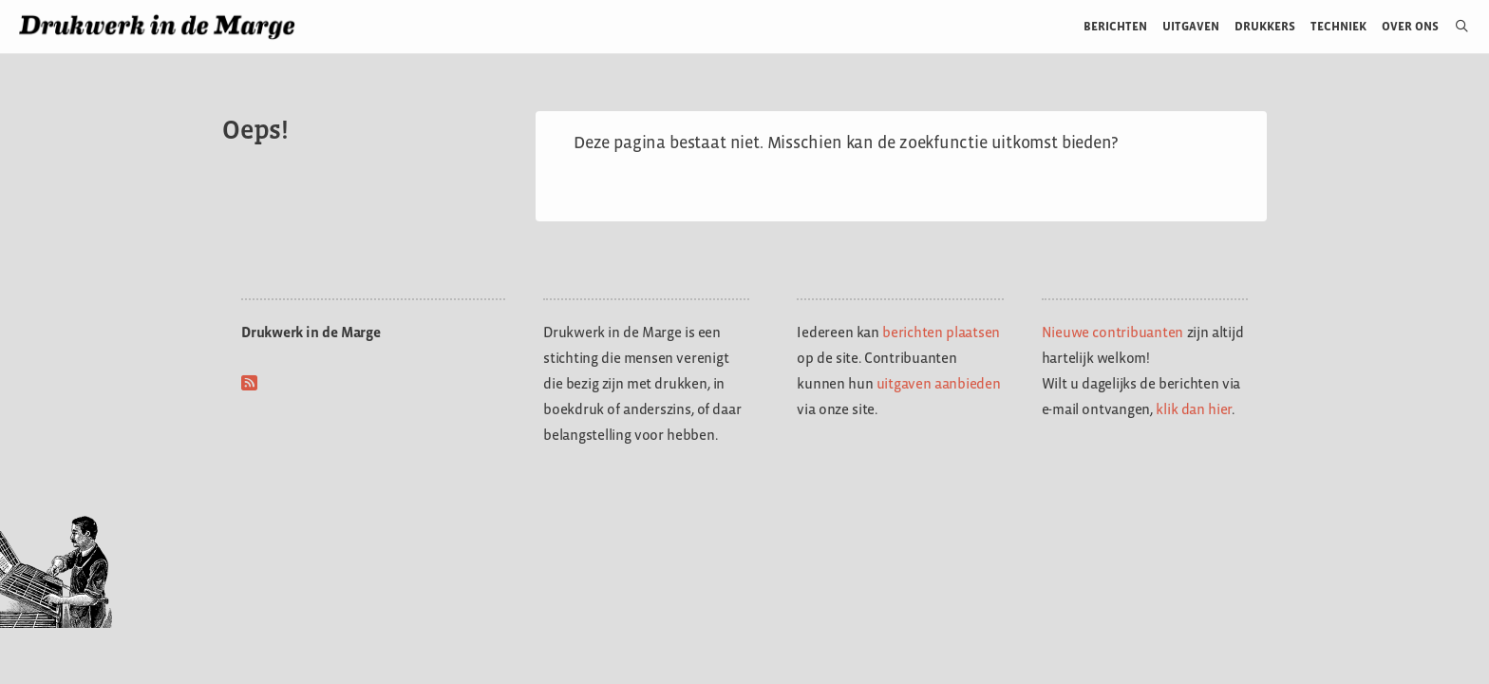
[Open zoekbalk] (1454, 26)
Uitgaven (1190, 26)
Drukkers (1265, 26)
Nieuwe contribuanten (1113, 332)
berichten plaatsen (941, 332)
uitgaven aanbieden (938, 383)
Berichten (1115, 26)
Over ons (1411, 26)
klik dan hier (1194, 409)
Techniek (1338, 26)
